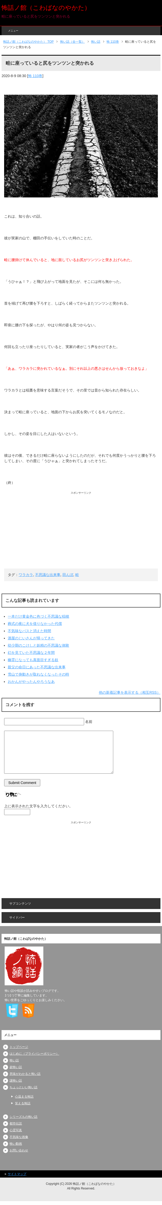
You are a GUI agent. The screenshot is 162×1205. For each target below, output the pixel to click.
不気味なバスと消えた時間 (29, 631)
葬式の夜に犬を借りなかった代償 (35, 624)
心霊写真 (16, 1130)
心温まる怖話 (24, 1096)
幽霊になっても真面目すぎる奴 (33, 660)
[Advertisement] (81, 531)
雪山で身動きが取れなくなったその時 (38, 674)
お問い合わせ (19, 1150)
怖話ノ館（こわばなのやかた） (46, 7)
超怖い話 (16, 1067)
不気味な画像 (19, 1137)
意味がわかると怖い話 (25, 1074)
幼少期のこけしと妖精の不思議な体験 (38, 645)
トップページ (19, 1047)
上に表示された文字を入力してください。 (38, 806)
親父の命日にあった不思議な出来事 (37, 667)
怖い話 (14, 1060)
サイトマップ (17, 1174)
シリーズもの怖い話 (23, 1117)
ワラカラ (26, 575)
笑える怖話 (22, 1103)
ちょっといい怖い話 (23, 1087)
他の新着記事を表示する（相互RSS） (129, 692)
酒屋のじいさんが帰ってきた (31, 638)
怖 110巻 (35, 76)
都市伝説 (16, 1123)
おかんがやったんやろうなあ (31, 681)
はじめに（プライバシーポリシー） (34, 1053)
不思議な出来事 (47, 575)
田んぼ (67, 575)
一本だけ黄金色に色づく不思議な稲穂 (38, 616)
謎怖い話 (16, 1080)
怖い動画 (16, 1143)
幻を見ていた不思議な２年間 (31, 652)
